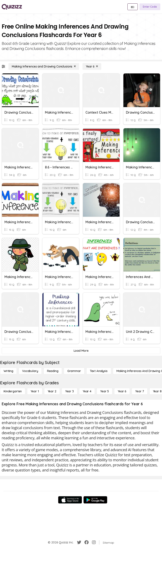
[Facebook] (86, 542)
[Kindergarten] (12, 391)
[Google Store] (95, 499)
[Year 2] (52, 391)
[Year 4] (87, 391)
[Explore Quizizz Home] (12, 7)
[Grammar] (74, 371)
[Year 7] (139, 391)
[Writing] (8, 371)
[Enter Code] (149, 6)
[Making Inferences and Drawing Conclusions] (43, 66)
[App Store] (70, 499)
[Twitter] (79, 542)
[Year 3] (69, 391)
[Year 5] (104, 391)
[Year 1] (34, 391)
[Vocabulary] (30, 371)
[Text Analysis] (98, 371)
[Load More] (81, 350)
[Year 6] (91, 66)
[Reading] (52, 371)
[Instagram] (94, 542)
